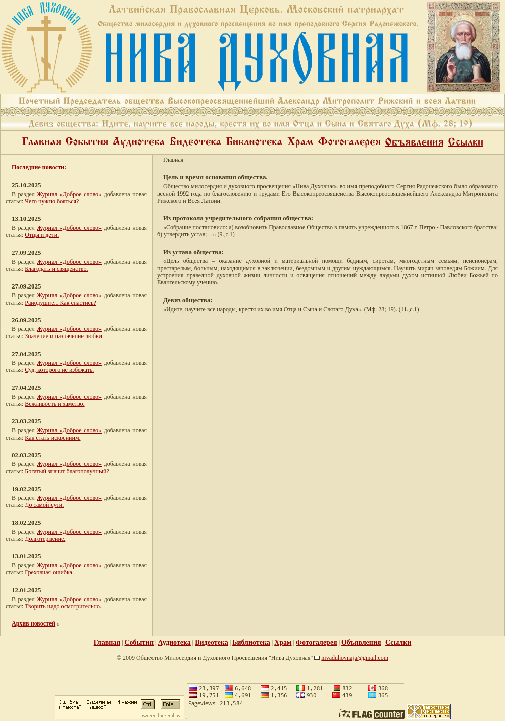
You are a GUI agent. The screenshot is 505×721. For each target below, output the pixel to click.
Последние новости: (39, 167)
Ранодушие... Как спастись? (60, 302)
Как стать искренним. (52, 437)
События (139, 642)
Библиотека (251, 642)
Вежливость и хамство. (54, 403)
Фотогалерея (316, 642)
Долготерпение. (45, 538)
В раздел (24, 227)
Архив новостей (33, 623)
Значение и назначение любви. (64, 336)
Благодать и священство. (56, 268)
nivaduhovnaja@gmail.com (354, 657)
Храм (282, 642)
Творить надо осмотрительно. (63, 606)
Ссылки (398, 642)
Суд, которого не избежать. (59, 369)
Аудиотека (174, 642)
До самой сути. (44, 504)
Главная (107, 642)
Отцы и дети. (42, 234)
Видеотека (211, 642)
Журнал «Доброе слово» (69, 194)
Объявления (361, 642)
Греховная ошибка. (49, 572)
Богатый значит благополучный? (67, 471)
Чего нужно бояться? (52, 201)
